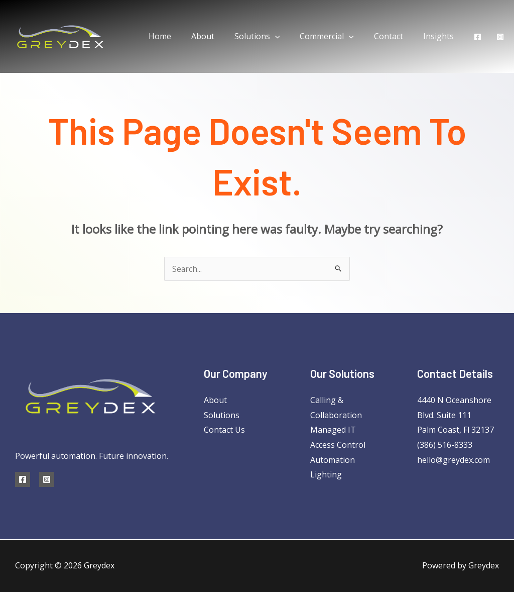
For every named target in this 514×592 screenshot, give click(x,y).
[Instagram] (500, 37)
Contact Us (224, 429)
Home (182, 36)
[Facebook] (477, 37)
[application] (289, 36)
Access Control (337, 444)
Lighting (326, 474)
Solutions (271, 36)
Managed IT (333, 429)
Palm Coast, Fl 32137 (455, 429)
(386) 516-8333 (444, 444)
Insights (440, 36)
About (220, 36)
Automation (332, 459)
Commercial (337, 36)
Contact (394, 36)
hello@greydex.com (453, 459)
